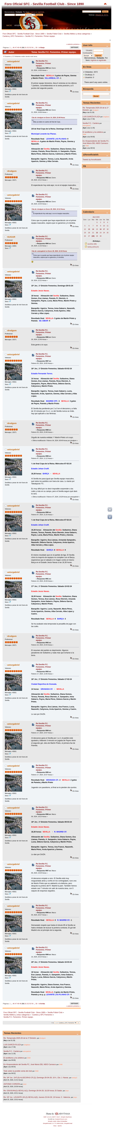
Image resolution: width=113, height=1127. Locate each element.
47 (16, 47)
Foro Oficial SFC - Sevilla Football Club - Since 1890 (44, 4)
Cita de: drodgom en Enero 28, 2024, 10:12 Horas (48, 209)
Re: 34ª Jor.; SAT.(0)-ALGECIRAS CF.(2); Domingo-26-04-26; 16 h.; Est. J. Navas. (36, 1078)
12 (85, 229)
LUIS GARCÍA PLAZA (12, 1045)
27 (89, 236)
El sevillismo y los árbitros (13, 1058)
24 (104, 232)
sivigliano (27, 1045)
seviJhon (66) (92, 244)
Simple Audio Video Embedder (57, 1121)
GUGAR (11, 237)
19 (85, 232)
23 (101, 232)
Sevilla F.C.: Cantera (11, 1051)
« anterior (69, 44)
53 (30, 47)
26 (85, 236)
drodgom (12, 171)
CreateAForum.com (61, 1119)
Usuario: (89, 50)
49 (20, 47)
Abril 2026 (96, 217)
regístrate (40, 12)
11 (107, 226)
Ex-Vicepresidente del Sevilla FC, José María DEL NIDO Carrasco (29, 1064)
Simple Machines (66, 1117)
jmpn (24, 1084)
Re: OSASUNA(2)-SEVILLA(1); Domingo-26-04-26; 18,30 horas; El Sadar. (32, 1091)
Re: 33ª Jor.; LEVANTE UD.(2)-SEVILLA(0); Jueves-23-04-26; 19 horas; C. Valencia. (36, 1097)
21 (93, 232)
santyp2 (74, 1077)
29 (97, 236)
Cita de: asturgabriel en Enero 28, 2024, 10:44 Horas (49, 251)
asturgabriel (13, 61)
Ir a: (53, 1023)
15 (97, 229)
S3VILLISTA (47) (93, 247)
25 (107, 232)
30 (101, 236)
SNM (29, 1058)
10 (104, 226)
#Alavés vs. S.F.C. (101, 15)
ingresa (33, 12)
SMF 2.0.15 (47, 1117)
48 (18, 47)
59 (36, 47)
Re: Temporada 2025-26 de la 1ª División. (19, 1038)
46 (13, 47)
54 (32, 47)
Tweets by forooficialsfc (92, 160)
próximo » (76, 44)
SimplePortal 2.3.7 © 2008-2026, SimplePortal (57, 1123)
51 (26, 47)
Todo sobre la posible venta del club (17, 1071)
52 (28, 47)
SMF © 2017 (56, 1117)
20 (89, 232)
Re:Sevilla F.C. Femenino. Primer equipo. (43, 63)
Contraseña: (87, 53)
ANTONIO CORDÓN (11, 1084)
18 (107, 229)
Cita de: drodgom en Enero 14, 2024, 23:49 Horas (48, 117)
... (12, 47)
